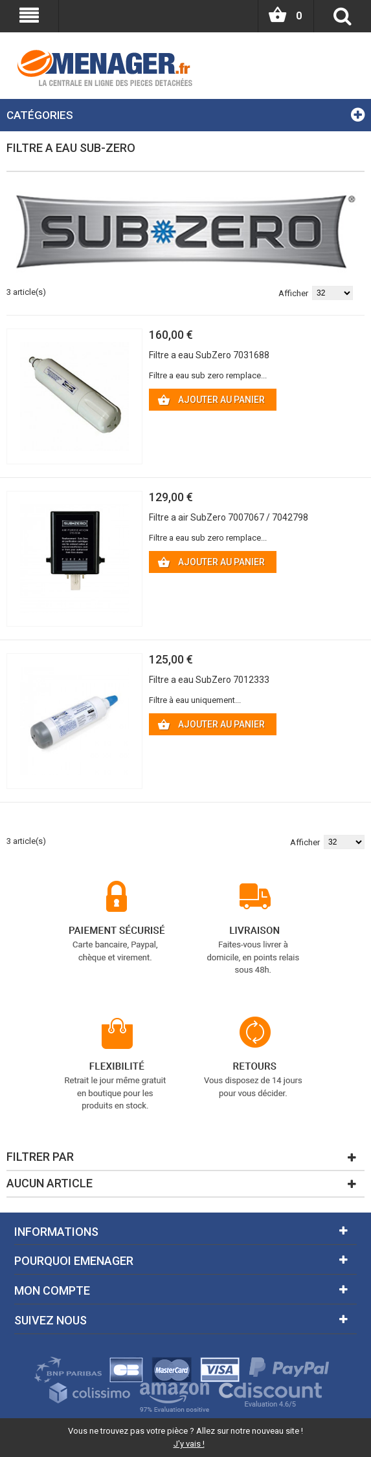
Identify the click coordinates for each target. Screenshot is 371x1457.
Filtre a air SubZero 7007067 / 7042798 (228, 517)
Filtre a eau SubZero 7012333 (209, 680)
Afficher (293, 293)
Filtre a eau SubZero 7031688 (209, 355)
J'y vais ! (189, 1444)
